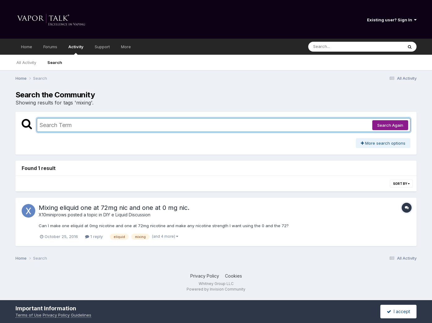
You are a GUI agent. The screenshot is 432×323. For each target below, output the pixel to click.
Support (102, 46)
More (126, 46)
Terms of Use (28, 314)
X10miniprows (53, 214)
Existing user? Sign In (392, 19)
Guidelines (81, 314)
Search (54, 62)
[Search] (338, 47)
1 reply (94, 236)
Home (26, 46)
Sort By (401, 183)
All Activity (26, 62)
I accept (398, 311)
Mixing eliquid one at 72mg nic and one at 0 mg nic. (114, 207)
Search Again (390, 125)
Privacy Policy (204, 275)
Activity (76, 49)
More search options (383, 143)
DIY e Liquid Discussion (126, 214)
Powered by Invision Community (216, 289)
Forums (50, 46)
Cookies (233, 275)
